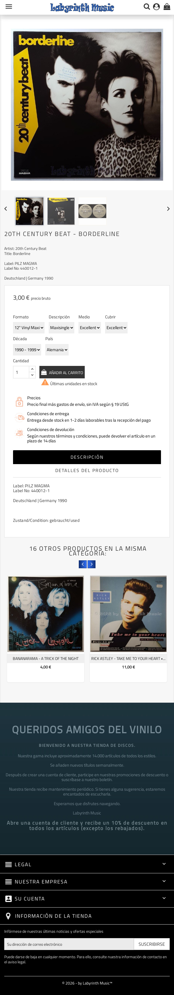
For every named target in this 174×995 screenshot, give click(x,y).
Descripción (87, 457)
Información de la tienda (53, 916)
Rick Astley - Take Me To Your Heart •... (128, 658)
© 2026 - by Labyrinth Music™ (87, 983)
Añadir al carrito (67, 373)
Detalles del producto (87, 470)
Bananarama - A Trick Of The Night (45, 658)
